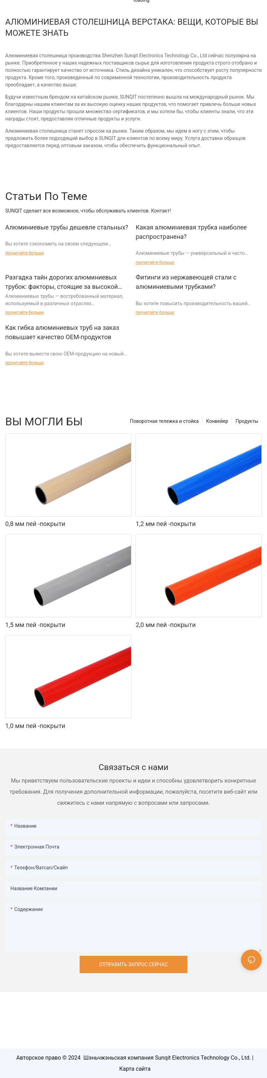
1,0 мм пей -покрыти (35, 725)
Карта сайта (135, 1069)
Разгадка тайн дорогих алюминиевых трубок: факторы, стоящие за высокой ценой (61, 282)
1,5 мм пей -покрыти (35, 624)
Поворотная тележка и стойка (164, 421)
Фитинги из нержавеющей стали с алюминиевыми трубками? (186, 282)
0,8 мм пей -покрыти (35, 523)
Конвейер (217, 421)
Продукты (246, 421)
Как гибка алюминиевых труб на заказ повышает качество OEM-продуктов (62, 332)
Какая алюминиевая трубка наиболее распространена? (191, 232)
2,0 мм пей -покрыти (166, 624)
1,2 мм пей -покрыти (166, 523)
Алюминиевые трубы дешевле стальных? (66, 227)
